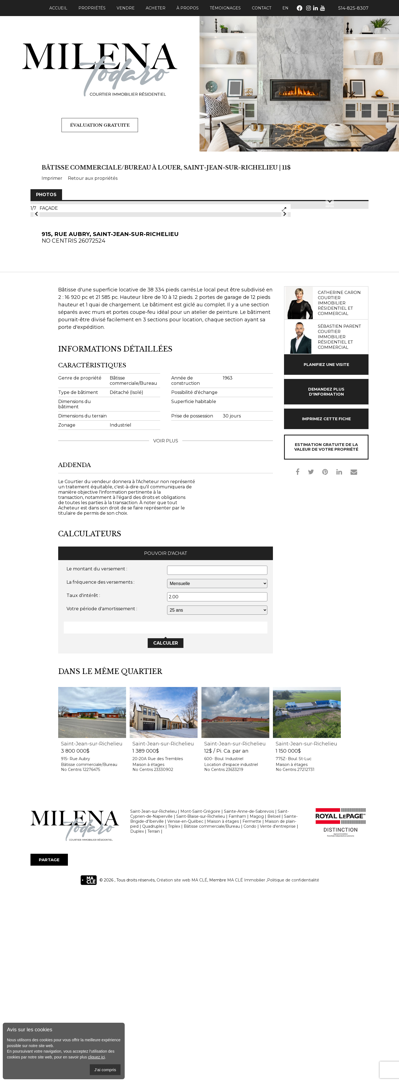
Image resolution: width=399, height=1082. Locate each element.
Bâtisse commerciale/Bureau (89, 954)
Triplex (174, 1016)
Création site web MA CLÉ (182, 1070)
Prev (36, 309)
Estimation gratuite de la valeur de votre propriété (326, 637)
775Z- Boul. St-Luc (293, 949)
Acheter (155, 8)
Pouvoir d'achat (165, 743)
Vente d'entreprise (278, 1016)
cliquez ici (96, 1057)
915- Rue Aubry (75, 949)
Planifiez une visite (326, 554)
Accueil (58, 8)
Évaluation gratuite (100, 125)
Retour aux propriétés (92, 178)
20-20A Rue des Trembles (157, 949)
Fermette (251, 1011)
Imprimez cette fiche (326, 609)
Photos (46, 194)
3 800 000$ (75, 941)
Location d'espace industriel (231, 954)
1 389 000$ (145, 941)
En (285, 8)
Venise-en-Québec (185, 1011)
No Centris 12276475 (80, 959)
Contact (261, 8)
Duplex (137, 1021)
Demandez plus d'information (326, 582)
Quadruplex (153, 1016)
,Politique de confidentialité (292, 1070)
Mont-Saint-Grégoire (200, 1001)
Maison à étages (148, 954)
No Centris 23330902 (152, 959)
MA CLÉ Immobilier (246, 1070)
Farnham (237, 1006)
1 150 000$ (288, 941)
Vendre (126, 8)
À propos (188, 8)
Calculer (165, 833)
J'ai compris (105, 1069)
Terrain (153, 1021)
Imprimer (52, 178)
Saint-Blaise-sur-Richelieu (200, 1006)
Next (284, 309)
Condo (250, 1016)
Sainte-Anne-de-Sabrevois (249, 1001)
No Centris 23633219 (223, 959)
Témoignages (225, 8)
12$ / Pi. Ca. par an (226, 941)
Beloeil (273, 1006)
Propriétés (92, 8)
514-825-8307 (353, 8)
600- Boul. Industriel (223, 949)
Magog (257, 1006)
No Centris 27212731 (295, 959)
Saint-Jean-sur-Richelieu (91, 934)
